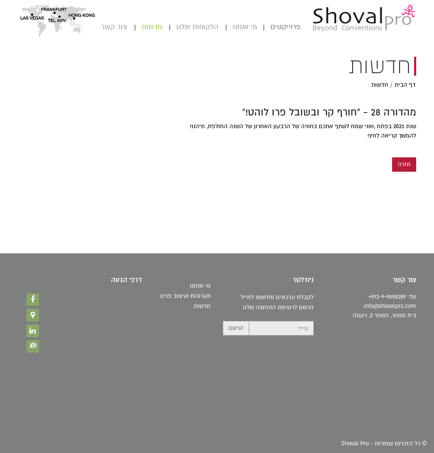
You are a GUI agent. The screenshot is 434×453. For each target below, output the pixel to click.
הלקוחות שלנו (197, 27)
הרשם (235, 328)
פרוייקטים (285, 27)
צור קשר (114, 27)
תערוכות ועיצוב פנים (185, 295)
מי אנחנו (245, 27)
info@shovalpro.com (390, 306)
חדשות (152, 27)
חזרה (404, 164)
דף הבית (405, 84)
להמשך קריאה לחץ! (391, 135)
